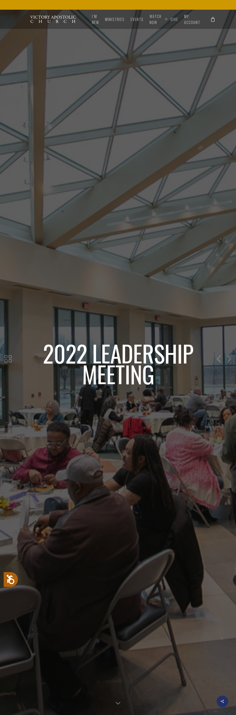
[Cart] (212, 19)
